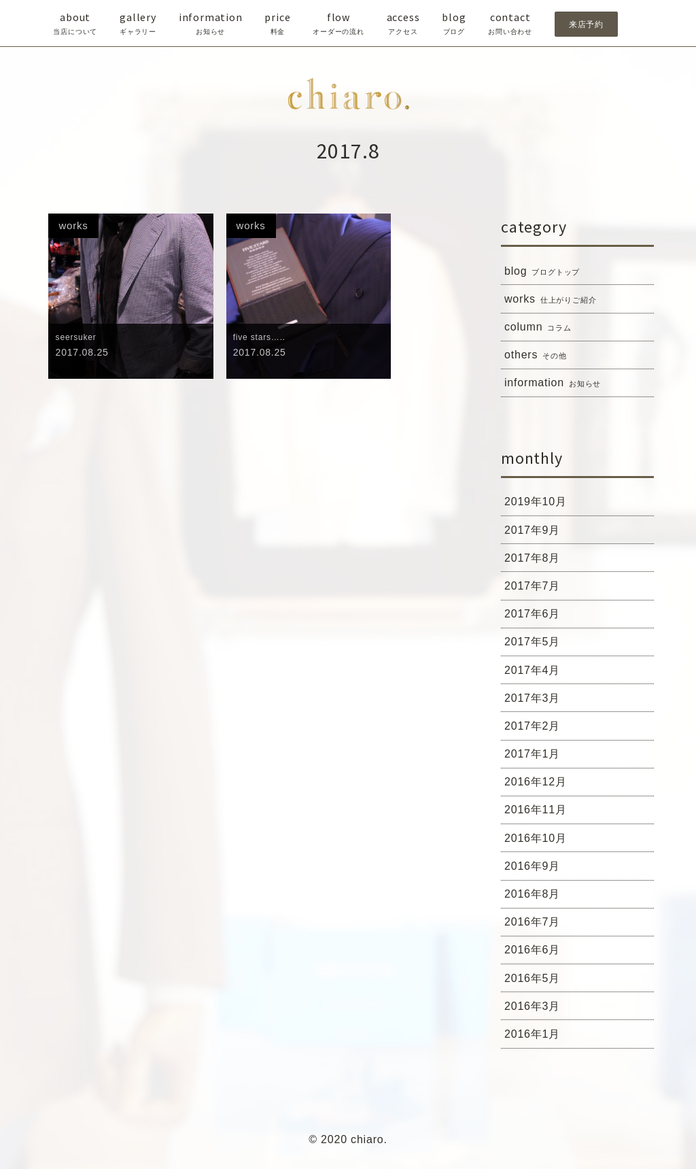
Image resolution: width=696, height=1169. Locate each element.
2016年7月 (535, 927)
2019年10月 (539, 503)
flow (338, 23)
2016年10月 (539, 842)
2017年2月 (535, 729)
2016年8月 (535, 899)
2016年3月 (535, 1012)
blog (454, 23)
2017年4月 (535, 673)
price (277, 23)
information (211, 23)
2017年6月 (535, 616)
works (552, 299)
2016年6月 (535, 955)
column (540, 327)
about (75, 23)
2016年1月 (535, 1040)
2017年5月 (535, 644)
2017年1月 (535, 757)
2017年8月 (535, 559)
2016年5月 (535, 984)
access (403, 23)
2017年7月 (535, 588)
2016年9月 (535, 871)
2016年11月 (539, 814)
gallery (138, 23)
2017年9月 (535, 532)
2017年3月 (535, 701)
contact (510, 23)
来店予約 (586, 24)
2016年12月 (539, 786)
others (537, 356)
